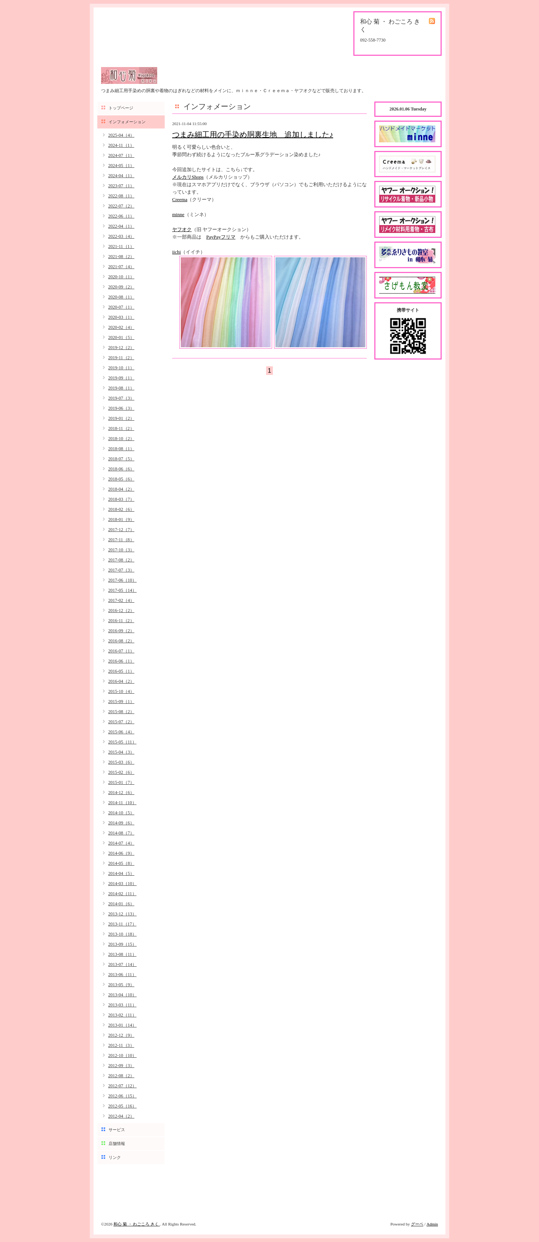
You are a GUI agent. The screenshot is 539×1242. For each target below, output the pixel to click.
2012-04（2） (121, 1116)
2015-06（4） (121, 731)
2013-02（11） (122, 1015)
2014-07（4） (121, 843)
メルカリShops (188, 177)
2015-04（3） (121, 752)
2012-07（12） (122, 1085)
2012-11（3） (121, 1045)
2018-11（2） (121, 428)
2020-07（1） (121, 307)
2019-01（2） (121, 418)
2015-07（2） (121, 721)
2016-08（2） (121, 640)
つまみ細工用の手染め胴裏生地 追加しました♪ (252, 134)
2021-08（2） (121, 256)
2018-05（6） (121, 479)
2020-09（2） (121, 287)
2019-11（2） (121, 357)
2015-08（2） (121, 711)
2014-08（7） (121, 833)
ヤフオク (182, 229)
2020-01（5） (121, 337)
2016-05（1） (121, 671)
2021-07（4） (121, 266)
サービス (117, 1129)
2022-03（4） (121, 236)
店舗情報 (117, 1143)
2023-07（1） (121, 185)
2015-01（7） (121, 782)
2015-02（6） (121, 772)
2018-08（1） (121, 448)
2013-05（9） (121, 984)
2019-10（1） (121, 367)
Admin (432, 1224)
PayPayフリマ (220, 237)
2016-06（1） (121, 661)
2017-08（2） (121, 560)
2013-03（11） (122, 1005)
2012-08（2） (121, 1075)
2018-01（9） (121, 519)
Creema (179, 199)
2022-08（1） (121, 196)
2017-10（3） (121, 549)
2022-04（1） (121, 226)
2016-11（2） (121, 620)
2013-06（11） (122, 974)
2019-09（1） (121, 378)
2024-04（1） (121, 175)
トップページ (121, 108)
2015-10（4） (121, 691)
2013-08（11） (122, 954)
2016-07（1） (121, 651)
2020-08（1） (121, 297)
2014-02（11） (122, 893)
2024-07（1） (121, 155)
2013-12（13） (122, 914)
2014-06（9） (121, 853)
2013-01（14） (122, 1025)
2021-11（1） (121, 246)
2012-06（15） (122, 1096)
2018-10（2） (121, 438)
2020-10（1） (121, 276)
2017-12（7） (121, 529)
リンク (115, 1157)
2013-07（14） (122, 964)
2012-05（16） (122, 1106)
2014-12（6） (121, 792)
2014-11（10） (122, 802)
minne (178, 214)
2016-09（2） (121, 630)
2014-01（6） (121, 903)
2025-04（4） (121, 135)
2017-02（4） (121, 600)
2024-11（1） (121, 145)
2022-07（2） (121, 206)
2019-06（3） (121, 408)
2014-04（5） (121, 873)
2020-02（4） (121, 327)
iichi (176, 252)
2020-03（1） (121, 317)
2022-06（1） (121, 216)
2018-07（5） (121, 458)
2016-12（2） (121, 610)
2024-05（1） (121, 165)
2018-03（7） (121, 499)
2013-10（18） (122, 934)
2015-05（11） (122, 742)
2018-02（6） (121, 509)
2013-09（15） (122, 944)
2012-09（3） (121, 1065)
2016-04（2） (121, 681)
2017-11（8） (121, 539)
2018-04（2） (121, 489)
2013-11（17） (122, 924)
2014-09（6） (121, 823)
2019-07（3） (121, 398)
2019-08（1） (121, 388)
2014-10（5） (121, 812)
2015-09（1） (121, 701)
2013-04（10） (122, 994)
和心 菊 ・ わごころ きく (136, 1224)
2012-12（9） (121, 1035)
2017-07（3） (121, 570)
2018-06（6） (121, 469)
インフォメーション (127, 121)
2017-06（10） (122, 580)
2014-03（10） (122, 883)
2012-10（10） (122, 1055)
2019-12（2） (121, 347)
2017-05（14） (122, 590)
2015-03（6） (121, 762)
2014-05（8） (121, 863)
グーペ (417, 1224)
